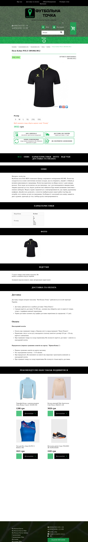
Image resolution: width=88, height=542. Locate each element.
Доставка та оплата (32, 2)
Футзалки (15, 539)
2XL (33, 119)
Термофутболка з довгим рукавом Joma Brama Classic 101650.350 (27, 404)
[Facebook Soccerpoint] (48, 536)
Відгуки (65, 157)
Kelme (35, 214)
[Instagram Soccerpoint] (51, 536)
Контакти (43, 4)
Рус (63, 23)
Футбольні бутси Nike (19, 531)
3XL (39, 119)
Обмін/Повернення (49, 2)
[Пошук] (52, 33)
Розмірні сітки (64, 2)
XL (27, 119)
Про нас (19, 2)
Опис (27, 157)
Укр (60, 23)
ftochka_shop (53, 532)
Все (20, 157)
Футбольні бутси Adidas (20, 533)
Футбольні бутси (17, 528)
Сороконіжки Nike (18, 537)
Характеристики (41, 157)
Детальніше (29, 413)
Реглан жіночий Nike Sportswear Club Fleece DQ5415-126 (58, 404)
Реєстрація (58, 27)
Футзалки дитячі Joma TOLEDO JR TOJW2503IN (58, 446)
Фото (56, 157)
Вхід (45, 27)
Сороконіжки (16, 535)
